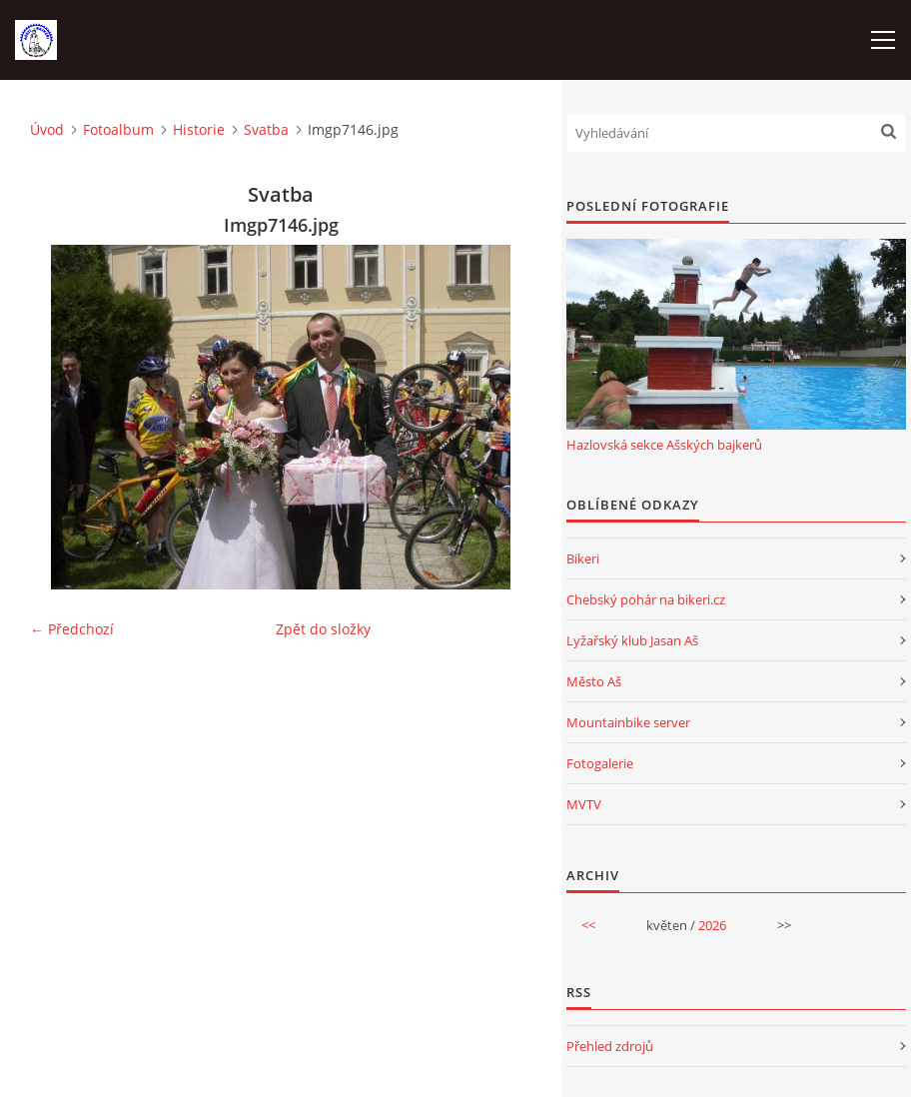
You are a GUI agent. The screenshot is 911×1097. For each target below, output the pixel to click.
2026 (712, 925)
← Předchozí (72, 628)
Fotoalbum (118, 129)
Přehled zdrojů (609, 1046)
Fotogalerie (599, 763)
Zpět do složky (323, 628)
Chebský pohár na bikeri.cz (645, 599)
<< (588, 925)
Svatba (266, 129)
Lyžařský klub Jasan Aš (632, 640)
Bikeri (582, 558)
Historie (199, 129)
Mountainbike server (628, 722)
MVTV (583, 804)
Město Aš (593, 681)
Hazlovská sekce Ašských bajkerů (664, 445)
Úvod (47, 129)
